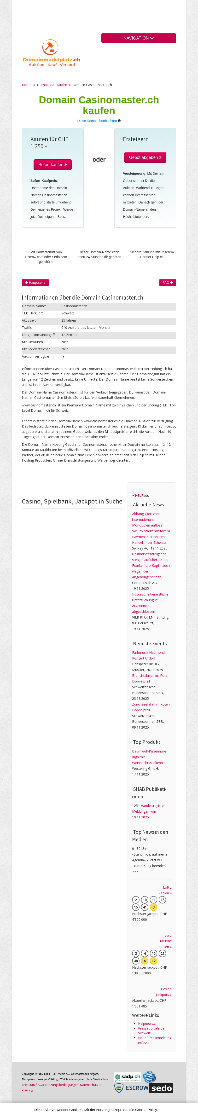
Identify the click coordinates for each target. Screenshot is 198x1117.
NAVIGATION (138, 38)
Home (26, 84)
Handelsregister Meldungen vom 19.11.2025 (148, 811)
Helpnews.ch (147, 1023)
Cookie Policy (146, 1110)
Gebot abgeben (145, 157)
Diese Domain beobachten (97, 121)
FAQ (168, 282)
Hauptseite (35, 282)
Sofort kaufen (52, 164)
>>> (135, 871)
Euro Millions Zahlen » (165, 941)
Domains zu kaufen (52, 84)
